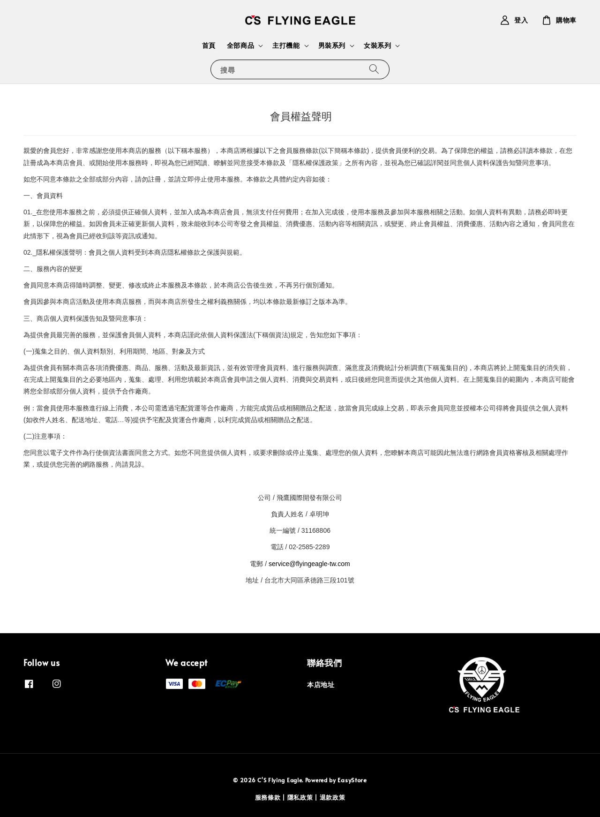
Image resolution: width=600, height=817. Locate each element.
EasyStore (352, 780)
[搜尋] (374, 69)
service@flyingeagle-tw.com (309, 563)
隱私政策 (300, 797)
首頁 (209, 45)
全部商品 (240, 45)
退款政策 (332, 797)
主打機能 (286, 45)
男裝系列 (331, 45)
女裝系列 (377, 45)
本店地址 (320, 685)
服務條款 (268, 797)
